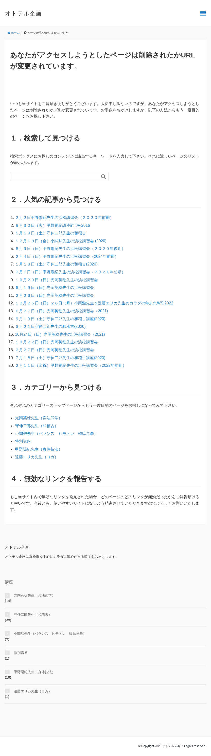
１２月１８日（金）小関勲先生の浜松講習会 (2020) (60, 241)
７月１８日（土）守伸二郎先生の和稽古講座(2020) (60, 358)
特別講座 (23, 441)
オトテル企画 (23, 13)
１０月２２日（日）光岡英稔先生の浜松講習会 (56, 342)
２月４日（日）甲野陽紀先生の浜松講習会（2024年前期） (67, 256)
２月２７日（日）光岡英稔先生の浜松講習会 (54, 350)
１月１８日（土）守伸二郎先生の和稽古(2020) (56, 264)
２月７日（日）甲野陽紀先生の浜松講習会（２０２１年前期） (70, 272)
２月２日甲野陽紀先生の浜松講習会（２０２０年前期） (64, 217)
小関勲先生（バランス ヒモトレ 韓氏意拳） (56, 433)
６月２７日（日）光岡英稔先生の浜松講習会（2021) (61, 311)
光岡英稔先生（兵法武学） (38, 418)
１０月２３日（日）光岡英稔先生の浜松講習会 (56, 280)
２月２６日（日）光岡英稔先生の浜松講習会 (54, 295)
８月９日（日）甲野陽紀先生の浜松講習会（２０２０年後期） (70, 248)
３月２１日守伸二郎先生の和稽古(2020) (50, 326)
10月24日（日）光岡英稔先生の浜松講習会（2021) (60, 334)
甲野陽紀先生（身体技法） (38, 449)
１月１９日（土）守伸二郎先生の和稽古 (50, 233)
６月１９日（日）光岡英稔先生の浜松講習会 (54, 287)
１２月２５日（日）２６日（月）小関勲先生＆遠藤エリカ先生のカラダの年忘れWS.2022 (94, 303)
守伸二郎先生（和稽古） (36, 426)
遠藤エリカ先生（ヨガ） (36, 457)
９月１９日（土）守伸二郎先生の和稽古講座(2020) (60, 319)
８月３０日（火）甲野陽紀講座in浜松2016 (52, 225)
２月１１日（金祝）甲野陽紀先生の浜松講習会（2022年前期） (70, 365)
